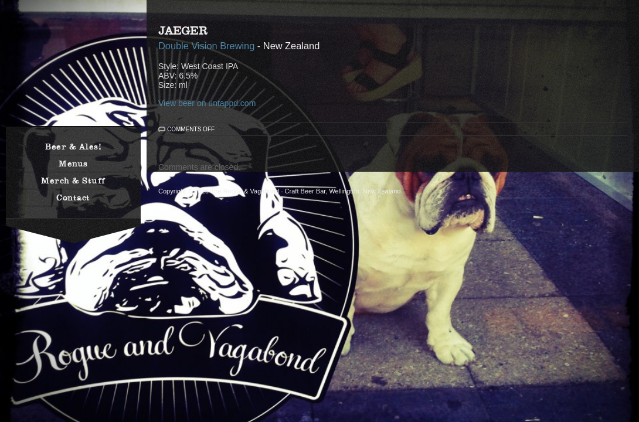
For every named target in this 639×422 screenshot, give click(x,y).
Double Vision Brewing (206, 45)
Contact (73, 197)
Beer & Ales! (73, 146)
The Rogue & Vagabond (73, 69)
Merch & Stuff (73, 180)
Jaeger (183, 30)
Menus (73, 163)
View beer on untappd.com (207, 103)
